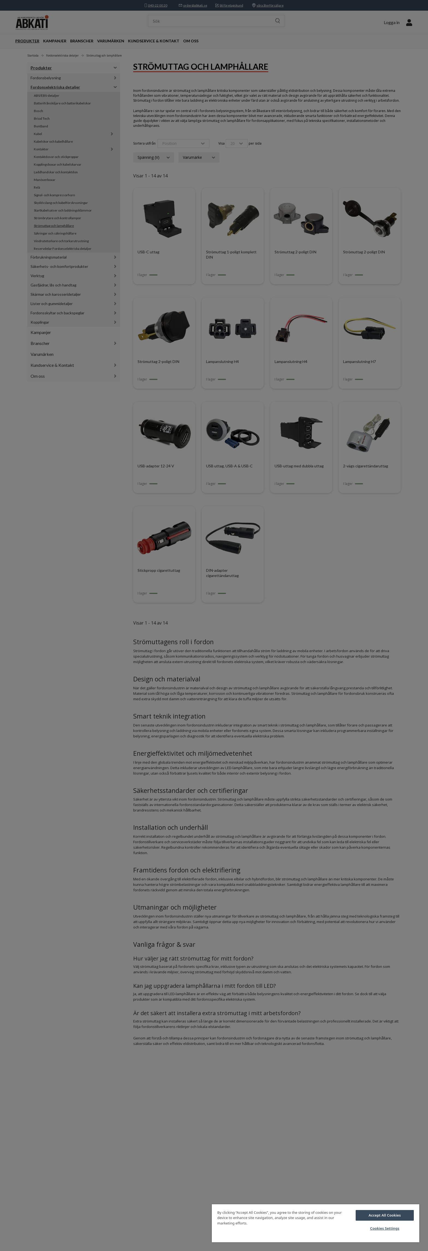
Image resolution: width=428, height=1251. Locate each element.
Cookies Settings (384, 1228)
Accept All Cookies (385, 1215)
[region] (315, 1223)
